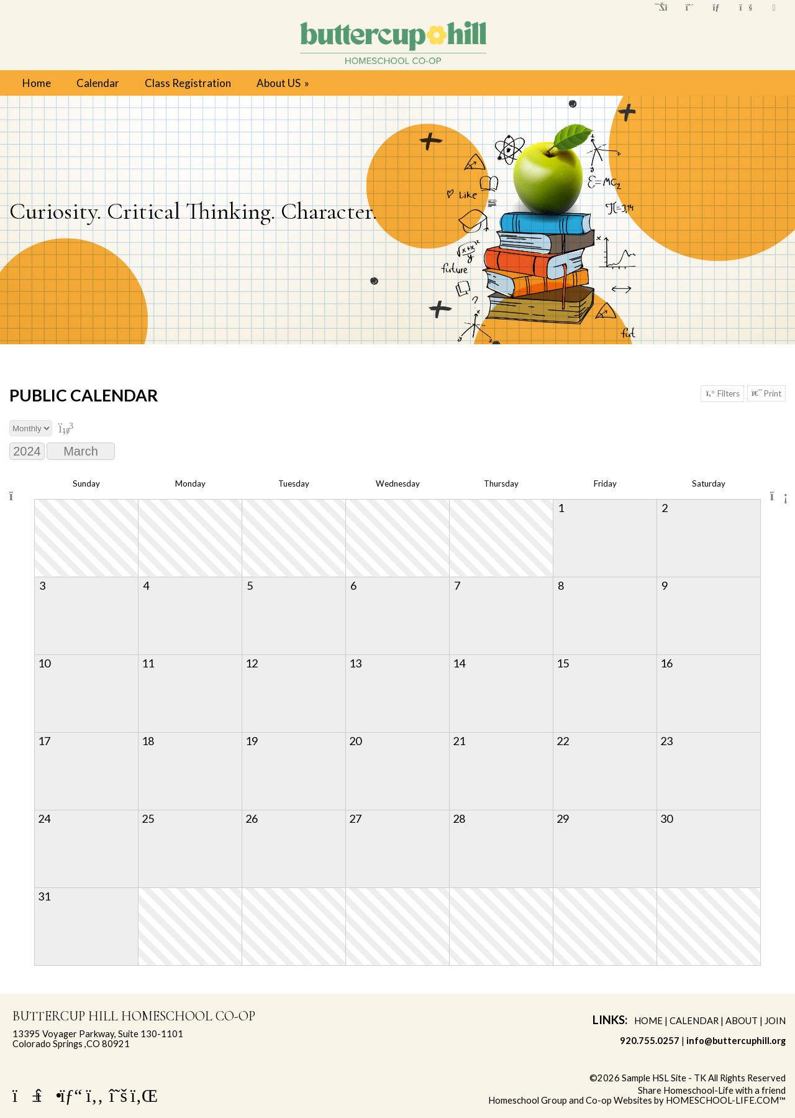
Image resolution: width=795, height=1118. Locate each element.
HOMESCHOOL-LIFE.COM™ (726, 1100)
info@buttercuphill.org (736, 1040)
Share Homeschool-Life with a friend (712, 1090)
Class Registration (188, 82)
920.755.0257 (649, 1040)
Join (775, 1020)
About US (284, 82)
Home (36, 82)
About (741, 1020)
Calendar (97, 82)
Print (766, 393)
